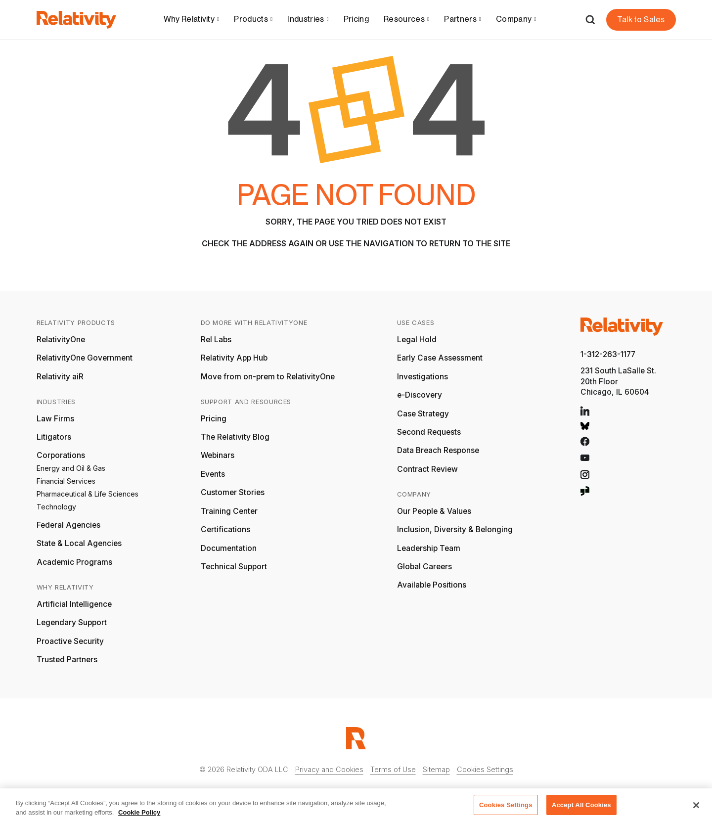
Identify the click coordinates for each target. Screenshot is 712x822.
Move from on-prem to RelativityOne (268, 376)
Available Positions (431, 585)
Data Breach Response (438, 450)
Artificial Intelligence (74, 604)
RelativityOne (61, 339)
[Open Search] (590, 19)
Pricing (356, 19)
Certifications (225, 529)
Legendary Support (72, 622)
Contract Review (427, 469)
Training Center (229, 511)
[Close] (696, 809)
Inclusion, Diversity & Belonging (455, 529)
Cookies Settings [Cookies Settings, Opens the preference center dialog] (506, 808)
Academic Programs (74, 562)
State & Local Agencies (79, 543)
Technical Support (234, 566)
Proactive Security (70, 641)
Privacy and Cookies (329, 769)
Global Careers (424, 566)
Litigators (54, 437)
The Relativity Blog (235, 437)
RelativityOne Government (85, 358)
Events (213, 474)
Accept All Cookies (581, 808)
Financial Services (66, 481)
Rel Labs (216, 339)
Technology (56, 506)
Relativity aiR (60, 376)
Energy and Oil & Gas (71, 468)
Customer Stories (233, 492)
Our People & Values (434, 511)
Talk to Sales (641, 19)
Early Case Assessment (440, 358)
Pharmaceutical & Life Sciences (87, 494)
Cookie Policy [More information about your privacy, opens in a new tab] (139, 816)
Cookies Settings (485, 769)
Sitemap (436, 769)
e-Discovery (419, 395)
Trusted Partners (67, 659)
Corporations (61, 455)
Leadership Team (428, 548)
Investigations (422, 376)
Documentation (229, 548)
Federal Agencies (68, 525)
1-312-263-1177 (607, 354)
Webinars (217, 455)
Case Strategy (423, 413)
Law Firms (55, 418)
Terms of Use (393, 769)
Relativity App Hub (234, 358)
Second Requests (429, 432)
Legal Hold (417, 339)
